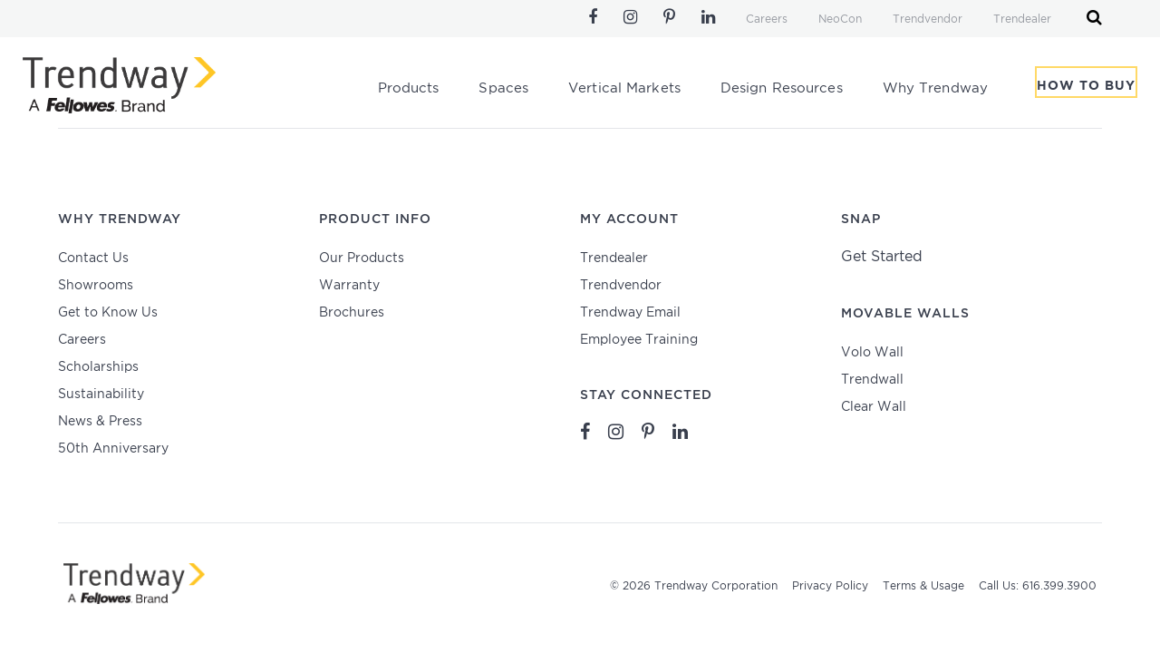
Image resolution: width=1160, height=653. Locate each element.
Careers (767, 19)
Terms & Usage (923, 586)
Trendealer (1022, 19)
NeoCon (840, 19)
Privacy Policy (830, 586)
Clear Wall (873, 407)
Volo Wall (872, 352)
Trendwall (872, 380)
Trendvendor (927, 19)
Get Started (882, 257)
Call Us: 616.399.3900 (1038, 586)
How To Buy (1086, 89)
